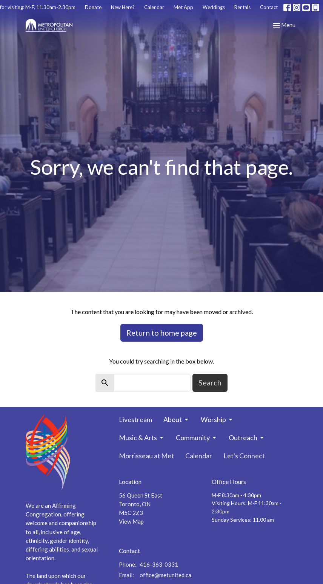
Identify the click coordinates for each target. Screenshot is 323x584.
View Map (131, 521)
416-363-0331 (159, 564)
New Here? (123, 7)
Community (196, 437)
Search (209, 382)
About (176, 419)
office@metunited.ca (165, 575)
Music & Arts (142, 437)
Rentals (242, 7)
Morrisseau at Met (146, 455)
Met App (183, 7)
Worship (217, 419)
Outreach (247, 437)
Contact (269, 7)
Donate (93, 7)
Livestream (135, 419)
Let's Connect (244, 455)
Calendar (154, 7)
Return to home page (161, 332)
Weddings (214, 7)
